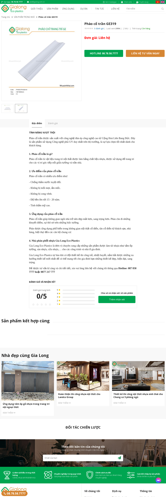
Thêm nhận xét (117, 299)
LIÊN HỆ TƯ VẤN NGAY (145, 53)
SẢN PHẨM (52, 8)
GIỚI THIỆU (37, 8)
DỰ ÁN (83, 8)
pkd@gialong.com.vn (36, 2)
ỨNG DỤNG (68, 8)
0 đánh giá (94, 28)
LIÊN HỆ (115, 8)
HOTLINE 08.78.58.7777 (104, 53)
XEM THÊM (9, 412)
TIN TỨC (99, 8)
